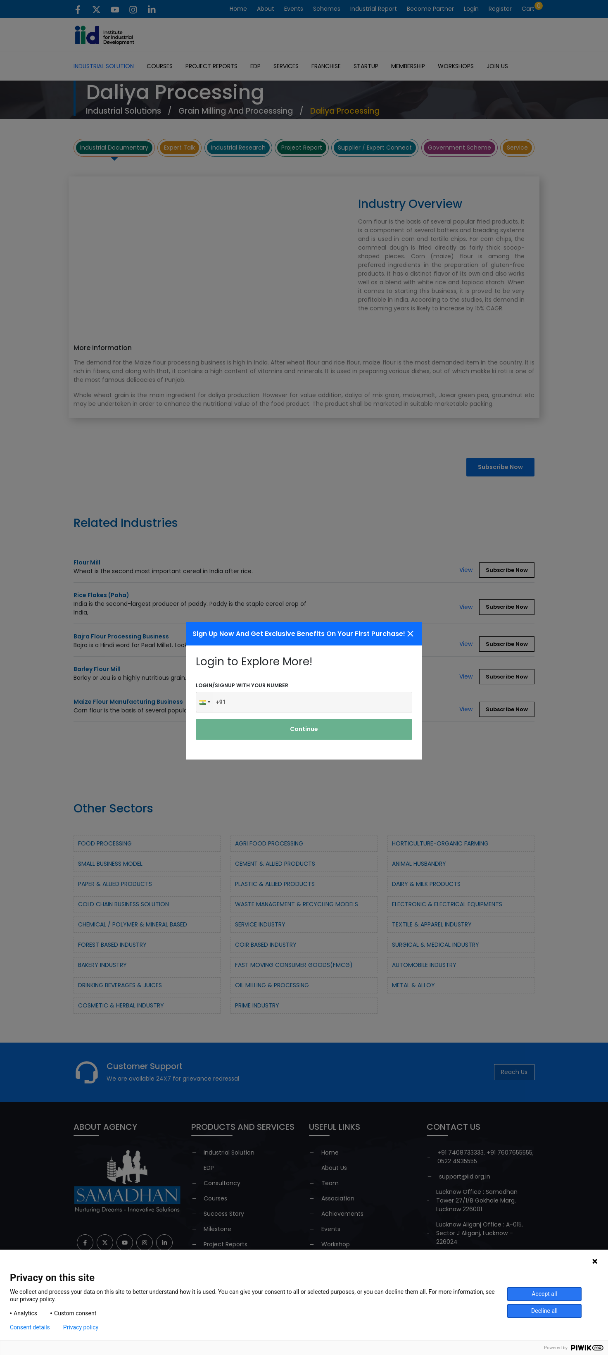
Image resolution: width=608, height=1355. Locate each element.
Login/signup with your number (242, 685)
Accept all (544, 1294)
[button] (204, 702)
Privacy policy (80, 1327)
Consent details (30, 1327)
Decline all (544, 1310)
